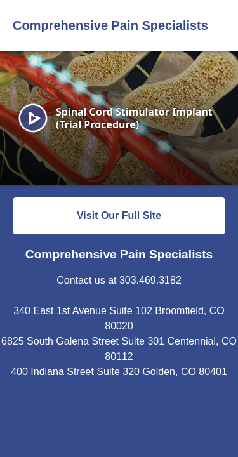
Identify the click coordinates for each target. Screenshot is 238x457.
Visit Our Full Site (119, 215)
